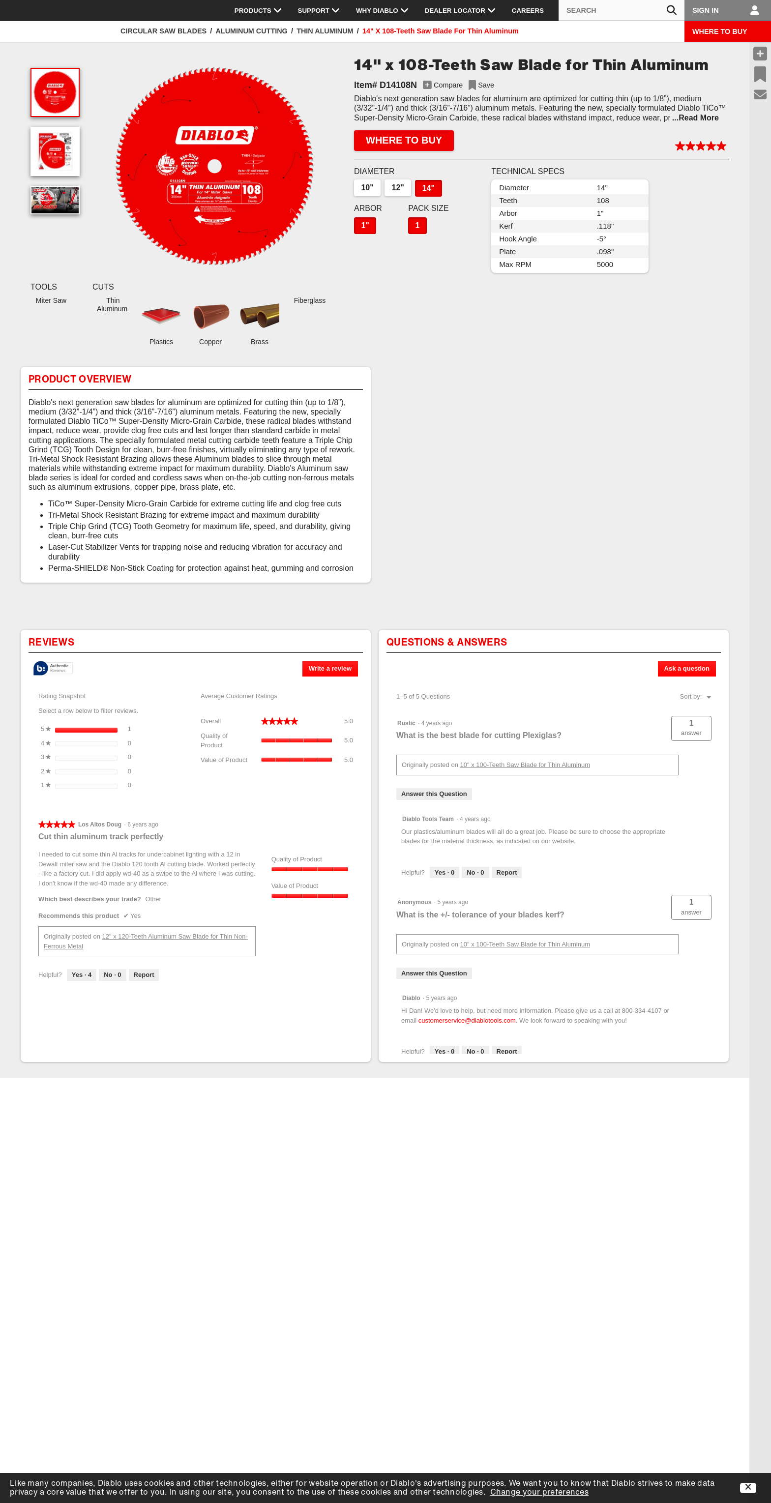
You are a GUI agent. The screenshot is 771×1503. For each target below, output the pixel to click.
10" (367, 187)
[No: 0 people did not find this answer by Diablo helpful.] (475, 1052)
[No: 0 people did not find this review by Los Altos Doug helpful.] (112, 975)
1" (365, 225)
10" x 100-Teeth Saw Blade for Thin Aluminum (525, 764)
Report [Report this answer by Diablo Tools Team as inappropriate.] (507, 872)
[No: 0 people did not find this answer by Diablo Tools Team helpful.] (475, 873)
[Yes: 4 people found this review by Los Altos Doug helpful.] (81, 975)
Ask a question (687, 668)
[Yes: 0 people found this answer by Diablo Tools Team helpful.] (444, 873)
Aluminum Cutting (251, 31)
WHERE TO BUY (719, 31)
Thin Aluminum (325, 31)
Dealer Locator (460, 10)
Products (258, 10)
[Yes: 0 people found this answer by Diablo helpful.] (444, 1052)
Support (319, 10)
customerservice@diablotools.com (467, 1020)
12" (398, 187)
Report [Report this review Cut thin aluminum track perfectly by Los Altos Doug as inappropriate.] (144, 974)
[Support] (760, 95)
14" (428, 188)
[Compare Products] (760, 53)
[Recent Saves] (760, 74)
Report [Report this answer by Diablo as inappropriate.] (507, 1051)
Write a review (333, 670)
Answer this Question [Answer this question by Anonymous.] (434, 973)
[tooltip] (53, 669)
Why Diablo (382, 10)
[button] (214, 167)
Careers (528, 10)
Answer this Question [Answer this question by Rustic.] (434, 793)
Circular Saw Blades (163, 31)
